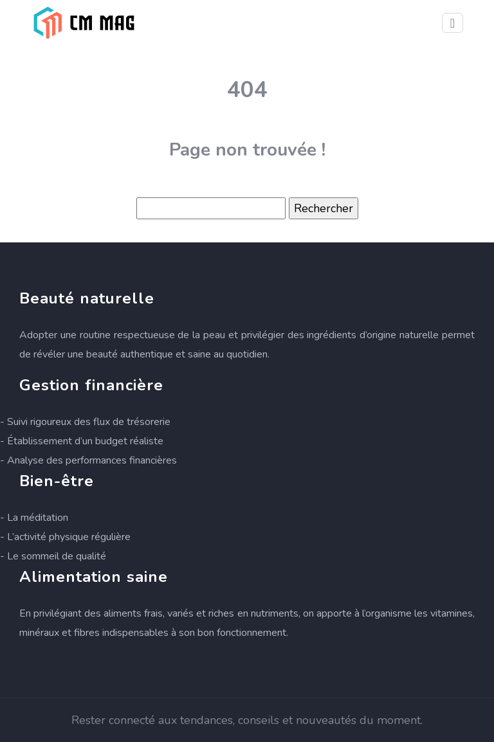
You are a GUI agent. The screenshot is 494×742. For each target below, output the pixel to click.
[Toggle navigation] (452, 23)
